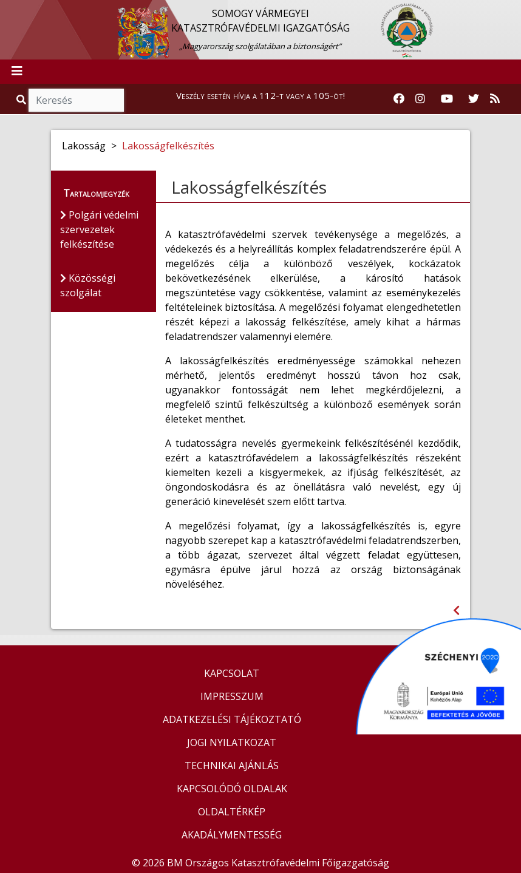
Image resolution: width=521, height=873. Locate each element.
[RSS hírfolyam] (495, 99)
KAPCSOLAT (231, 673)
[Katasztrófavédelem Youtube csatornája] (447, 99)
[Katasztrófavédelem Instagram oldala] (420, 99)
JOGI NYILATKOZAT (231, 742)
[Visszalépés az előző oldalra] (456, 610)
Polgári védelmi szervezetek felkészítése (99, 229)
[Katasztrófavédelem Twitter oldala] (473, 99)
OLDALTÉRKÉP (231, 811)
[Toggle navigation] (17, 71)
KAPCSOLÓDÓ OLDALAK (232, 788)
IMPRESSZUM (232, 696)
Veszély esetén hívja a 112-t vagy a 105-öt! (260, 95)
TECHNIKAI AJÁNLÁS (232, 765)
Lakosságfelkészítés (168, 145)
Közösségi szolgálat (87, 285)
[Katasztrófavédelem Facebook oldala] (399, 99)
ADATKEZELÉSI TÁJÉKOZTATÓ (232, 719)
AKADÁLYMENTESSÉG (232, 834)
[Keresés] (76, 100)
